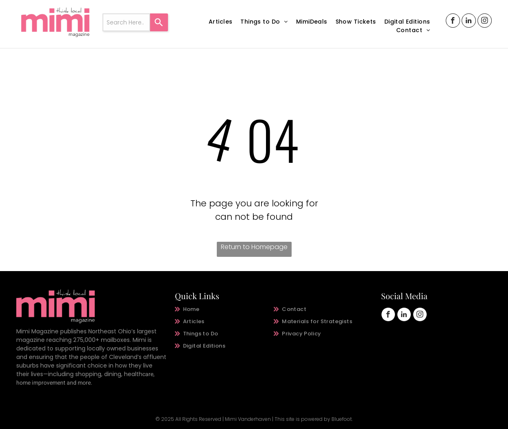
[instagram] (484, 21)
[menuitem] (220, 22)
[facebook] (453, 21)
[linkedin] (469, 21)
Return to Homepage (254, 247)
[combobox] (126, 22)
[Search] (159, 22)
